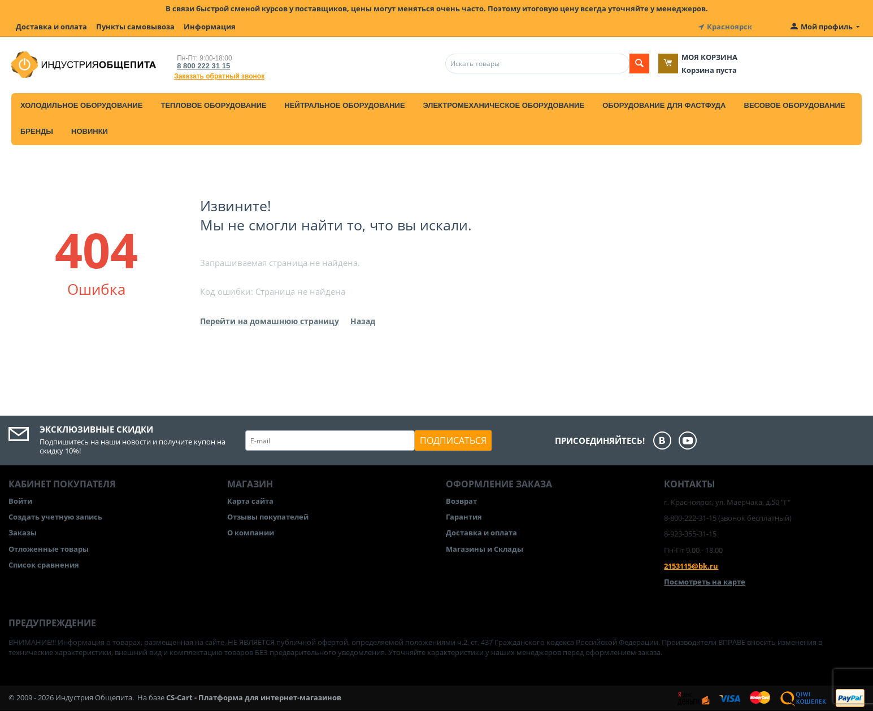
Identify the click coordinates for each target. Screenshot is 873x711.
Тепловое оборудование (213, 105)
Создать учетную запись (55, 517)
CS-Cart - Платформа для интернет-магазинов (253, 697)
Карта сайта (250, 501)
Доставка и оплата (51, 26)
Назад (362, 321)
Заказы (22, 532)
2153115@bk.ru (691, 566)
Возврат (461, 501)
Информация (210, 26)
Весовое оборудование (794, 105)
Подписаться (453, 440)
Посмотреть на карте (704, 582)
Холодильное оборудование (81, 105)
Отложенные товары (48, 549)
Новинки (89, 131)
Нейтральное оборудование (344, 105)
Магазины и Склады (484, 549)
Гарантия (464, 517)
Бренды (36, 131)
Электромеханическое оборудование (504, 105)
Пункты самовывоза (135, 26)
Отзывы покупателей (268, 517)
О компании (250, 532)
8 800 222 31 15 (203, 66)
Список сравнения (43, 565)
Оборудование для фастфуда (664, 105)
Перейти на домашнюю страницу (269, 321)
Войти (20, 501)
